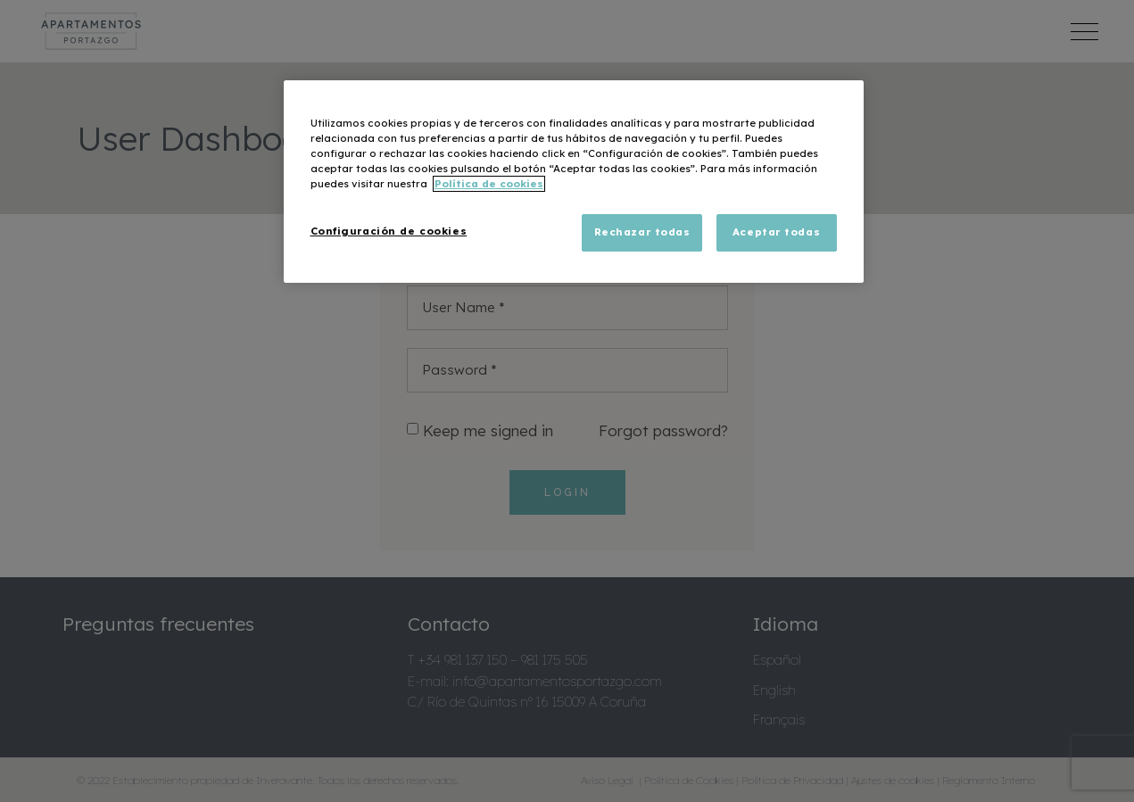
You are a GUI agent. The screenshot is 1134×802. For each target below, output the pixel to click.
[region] (574, 181)
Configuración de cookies (389, 231)
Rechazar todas (642, 232)
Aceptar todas (776, 232)
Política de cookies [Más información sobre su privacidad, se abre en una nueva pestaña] (489, 184)
